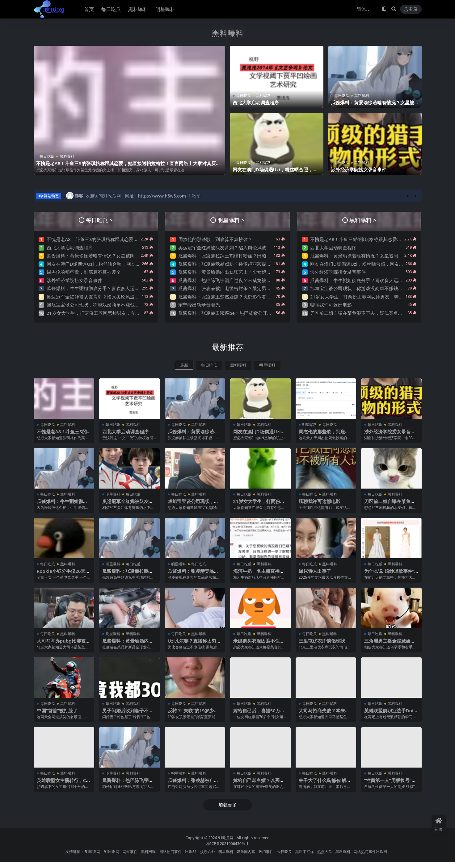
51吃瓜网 (92, 851)
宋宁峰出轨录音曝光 (199, 305)
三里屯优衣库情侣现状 (322, 641)
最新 (184, 365)
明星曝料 (267, 365)
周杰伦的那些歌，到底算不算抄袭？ (84, 272)
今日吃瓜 (284, 851)
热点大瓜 (324, 851)
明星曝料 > (230, 220)
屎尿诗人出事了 (315, 571)
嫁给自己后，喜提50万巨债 (259, 713)
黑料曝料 (228, 33)
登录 (411, 9)
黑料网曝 (148, 851)
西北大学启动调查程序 (256, 102)
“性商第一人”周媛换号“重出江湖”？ (390, 783)
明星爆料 (225, 851)
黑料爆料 (342, 851)
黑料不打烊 (304, 851)
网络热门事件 (170, 851)
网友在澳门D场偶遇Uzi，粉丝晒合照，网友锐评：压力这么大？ (275, 172)
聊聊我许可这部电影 (331, 305)
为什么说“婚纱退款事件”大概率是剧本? (389, 574)
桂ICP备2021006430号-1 (227, 843)
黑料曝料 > (362, 220)
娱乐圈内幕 (246, 851)
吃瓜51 (191, 851)
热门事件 (266, 851)
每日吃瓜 (47, 156)
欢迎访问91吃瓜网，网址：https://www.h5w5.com (136, 196)
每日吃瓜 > (99, 220)
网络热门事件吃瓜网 (370, 851)
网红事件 (130, 851)
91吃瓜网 (226, 837)
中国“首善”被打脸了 (57, 710)
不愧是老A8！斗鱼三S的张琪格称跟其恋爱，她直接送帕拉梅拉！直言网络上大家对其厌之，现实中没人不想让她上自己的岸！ (126, 166)
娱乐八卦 (207, 851)
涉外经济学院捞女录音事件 (358, 169)
